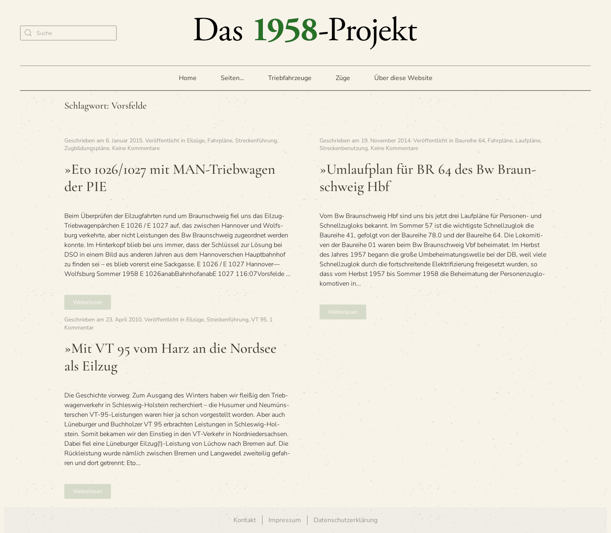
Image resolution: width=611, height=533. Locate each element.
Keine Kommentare (136, 148)
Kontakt (245, 520)
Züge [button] (343, 78)
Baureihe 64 (470, 140)
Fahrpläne (219, 140)
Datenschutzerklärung (345, 520)
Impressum (285, 520)
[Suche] (68, 32)
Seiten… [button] (232, 78)
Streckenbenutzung (344, 148)
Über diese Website (403, 78)
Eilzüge (196, 140)
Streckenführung (256, 140)
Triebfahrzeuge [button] (290, 78)
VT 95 (259, 319)
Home (188, 78)
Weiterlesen (88, 302)
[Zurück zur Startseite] (305, 32)
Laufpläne (527, 140)
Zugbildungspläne (86, 148)
